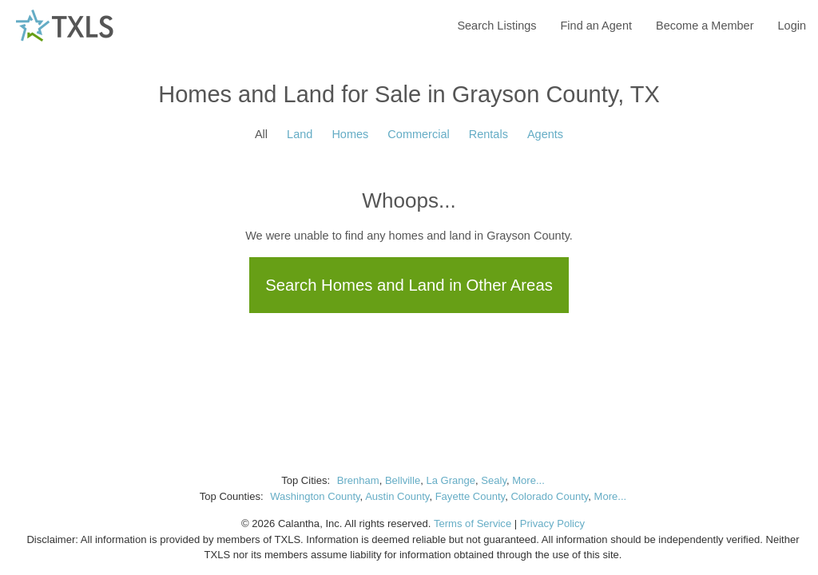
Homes (350, 134)
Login (792, 25)
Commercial (418, 134)
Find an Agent (597, 25)
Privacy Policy (552, 523)
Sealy (493, 480)
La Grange (450, 480)
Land (299, 134)
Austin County (397, 496)
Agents (545, 134)
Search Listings (496, 25)
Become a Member (705, 25)
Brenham (358, 480)
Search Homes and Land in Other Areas (409, 285)
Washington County (314, 496)
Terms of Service (472, 523)
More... (528, 480)
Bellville (402, 480)
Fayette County (470, 496)
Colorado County (549, 496)
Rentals (488, 134)
